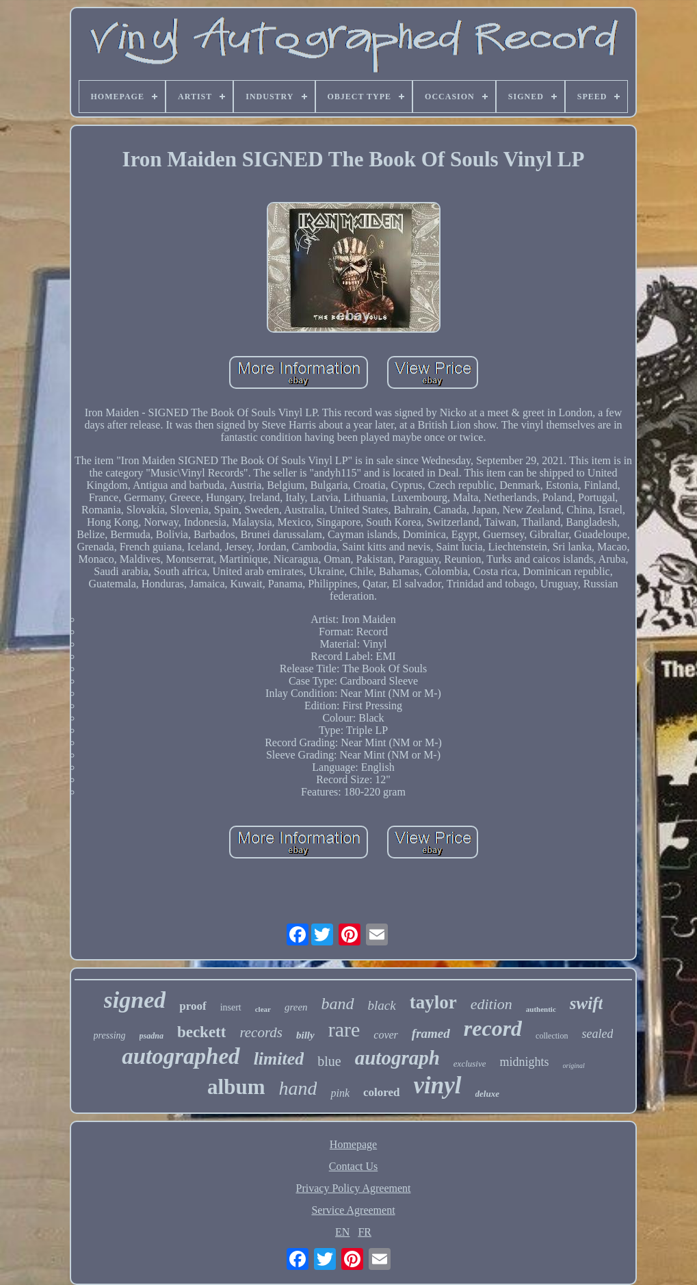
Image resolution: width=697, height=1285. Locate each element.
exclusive (469, 1063)
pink (340, 1093)
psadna (151, 1036)
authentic (541, 1009)
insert (230, 1007)
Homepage (353, 1144)
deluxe (487, 1094)
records (260, 1032)
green (296, 1007)
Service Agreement (353, 1210)
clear (263, 1009)
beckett (201, 1032)
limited (279, 1059)
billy (305, 1035)
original (574, 1065)
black (382, 1005)
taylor (433, 1002)
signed (135, 1000)
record (493, 1028)
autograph (397, 1058)
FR (364, 1232)
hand (297, 1088)
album (236, 1087)
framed (431, 1033)
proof (192, 1006)
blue (329, 1061)
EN (342, 1232)
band (337, 1004)
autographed (180, 1056)
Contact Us (353, 1166)
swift (586, 1003)
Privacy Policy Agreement (353, 1188)
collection (552, 1036)
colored (381, 1092)
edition (491, 1004)
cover (385, 1035)
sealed (597, 1034)
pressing (110, 1035)
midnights (524, 1062)
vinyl (438, 1085)
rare (344, 1029)
